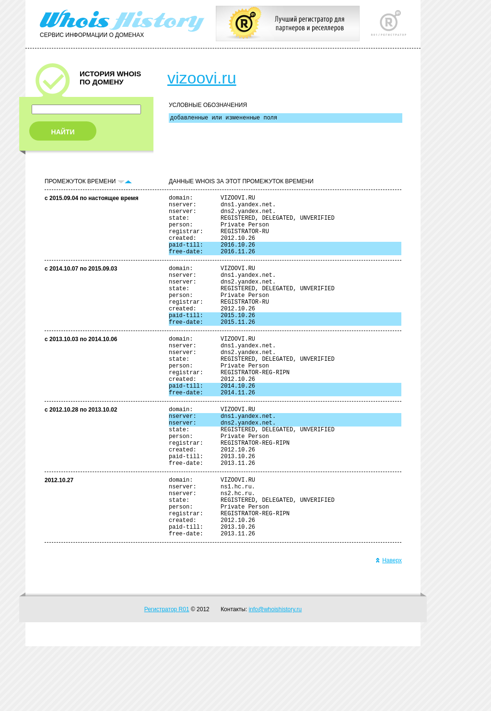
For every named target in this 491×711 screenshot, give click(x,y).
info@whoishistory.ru (275, 674)
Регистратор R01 (166, 674)
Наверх (388, 625)
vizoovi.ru (201, 78)
